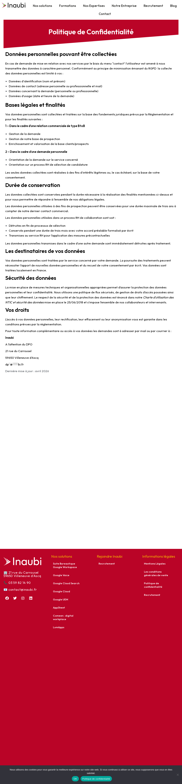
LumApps (58, 627)
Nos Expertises (94, 6)
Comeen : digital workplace (63, 617)
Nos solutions (42, 6)
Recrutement (153, 6)
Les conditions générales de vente (156, 573)
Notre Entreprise (124, 6)
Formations (67, 6)
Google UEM (60, 599)
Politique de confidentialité (153, 585)
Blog (173, 6)
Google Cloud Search (66, 583)
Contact (105, 14)
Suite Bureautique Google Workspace (65, 565)
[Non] (177, 774)
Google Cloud (61, 591)
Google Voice (61, 575)
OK (75, 778)
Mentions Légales (154, 563)
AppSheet (59, 607)
